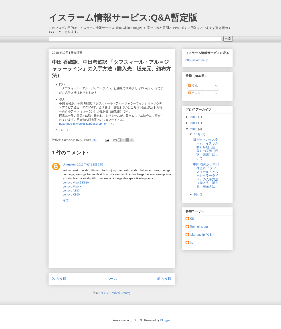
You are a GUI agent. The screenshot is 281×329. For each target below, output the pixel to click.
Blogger (165, 320)
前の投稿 (164, 279)
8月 (197, 194)
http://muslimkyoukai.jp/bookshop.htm (83, 123)
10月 (197, 134)
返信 (66, 200)
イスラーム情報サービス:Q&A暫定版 (123, 17)
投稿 (193, 86)
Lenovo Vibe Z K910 (76, 182)
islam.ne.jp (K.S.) (202, 234)
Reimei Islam (199, 226)
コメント (196, 93)
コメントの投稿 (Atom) (115, 293)
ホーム (111, 279)
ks (191, 242)
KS (192, 218)
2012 (194, 117)
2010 (194, 129)
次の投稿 (59, 279)
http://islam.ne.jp (197, 60)
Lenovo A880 (71, 190)
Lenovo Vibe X (72, 186)
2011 (194, 123)
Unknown (69, 164)
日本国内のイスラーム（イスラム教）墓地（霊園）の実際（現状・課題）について (205, 149)
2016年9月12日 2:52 (90, 164)
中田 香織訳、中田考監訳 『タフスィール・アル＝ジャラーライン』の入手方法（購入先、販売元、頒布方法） (206, 175)
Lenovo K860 (71, 194)
